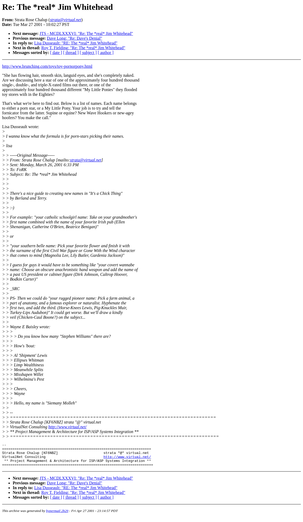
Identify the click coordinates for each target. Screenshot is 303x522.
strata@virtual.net (85, 160)
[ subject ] (88, 52)
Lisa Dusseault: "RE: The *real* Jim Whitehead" (75, 43)
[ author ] (106, 52)
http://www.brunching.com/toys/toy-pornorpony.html (47, 66)
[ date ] (56, 52)
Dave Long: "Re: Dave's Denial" (74, 38)
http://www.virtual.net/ (67, 427)
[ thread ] (71, 52)
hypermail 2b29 (57, 516)
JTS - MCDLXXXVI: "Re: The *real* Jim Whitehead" (86, 33)
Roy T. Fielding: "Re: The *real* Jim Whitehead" (83, 48)
